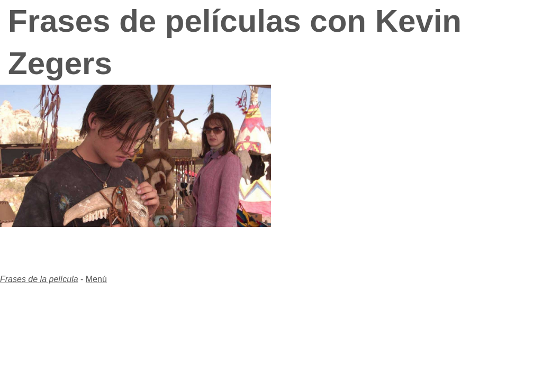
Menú (96, 279)
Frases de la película (39, 279)
